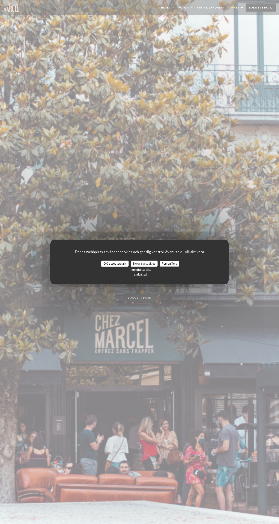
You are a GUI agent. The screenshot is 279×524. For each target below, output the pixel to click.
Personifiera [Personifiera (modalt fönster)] (169, 263)
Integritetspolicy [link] (141, 269)
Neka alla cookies (144, 263)
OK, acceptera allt (115, 263)
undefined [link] (140, 274)
